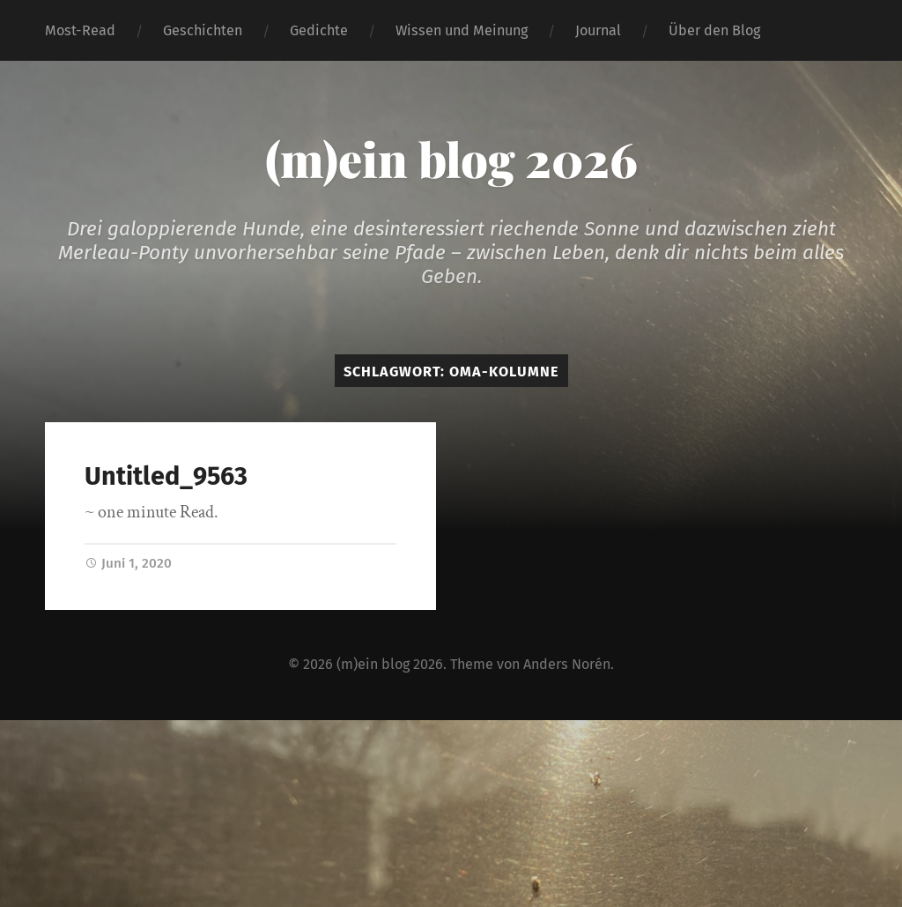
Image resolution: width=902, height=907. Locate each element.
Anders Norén (566, 664)
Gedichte (319, 30)
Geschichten (202, 30)
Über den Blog (714, 30)
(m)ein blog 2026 (451, 158)
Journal (598, 30)
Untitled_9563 (166, 476)
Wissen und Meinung (462, 30)
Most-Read (80, 30)
